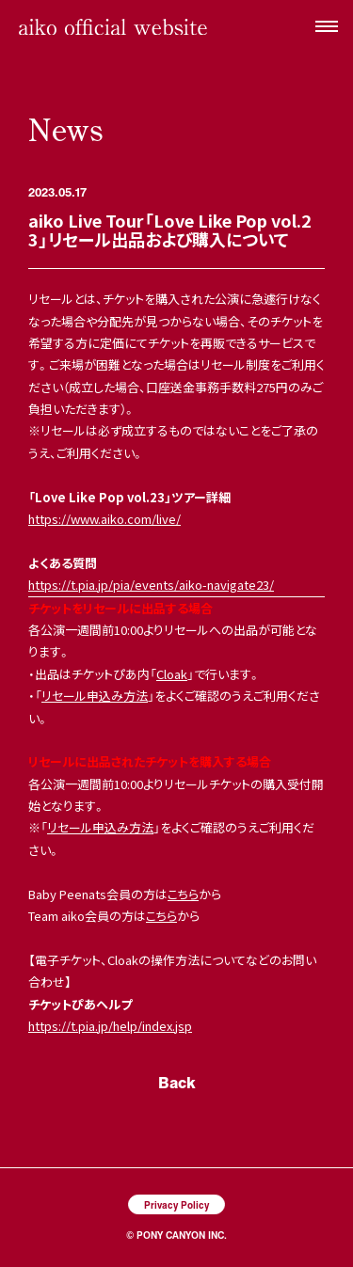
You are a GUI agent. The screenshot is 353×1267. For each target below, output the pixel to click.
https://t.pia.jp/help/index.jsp (110, 1026)
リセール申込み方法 (94, 696)
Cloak (171, 674)
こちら (183, 894)
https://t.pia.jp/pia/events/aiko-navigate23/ (151, 585)
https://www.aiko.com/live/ (104, 519)
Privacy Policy (176, 1204)
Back (177, 1082)
